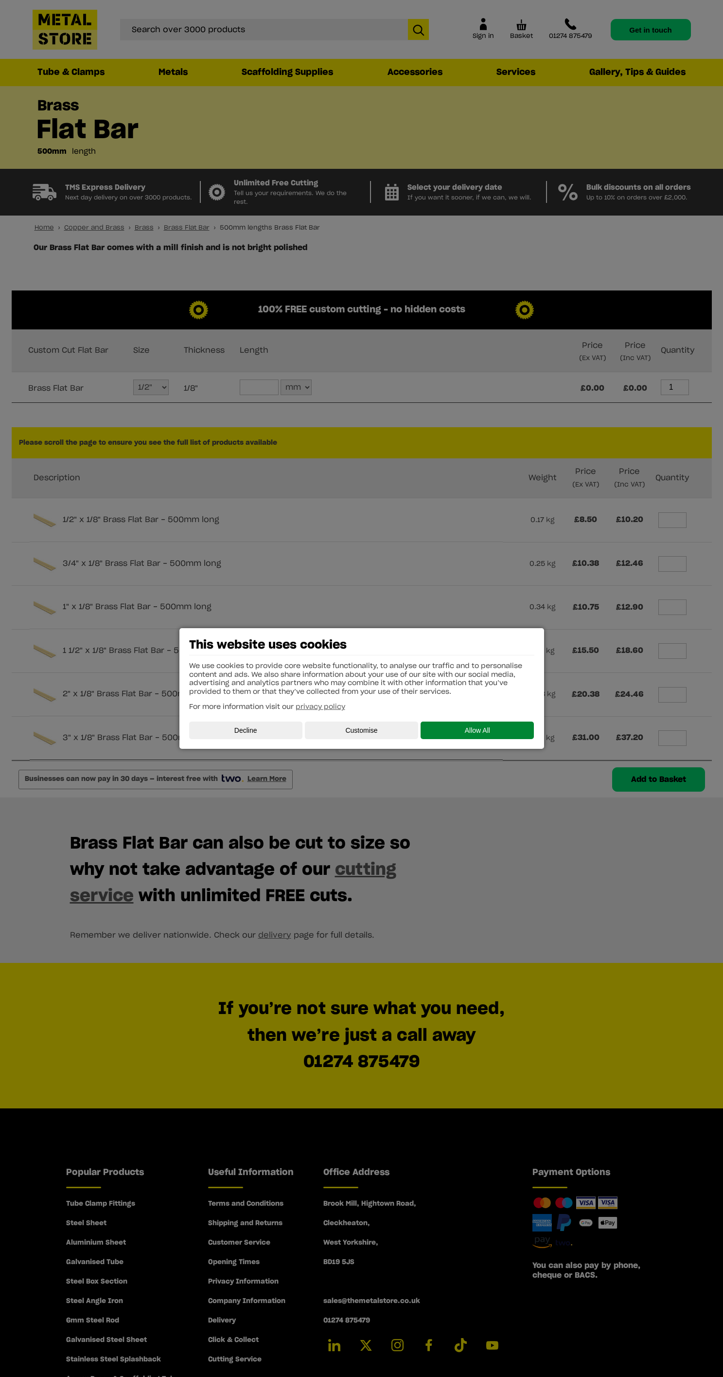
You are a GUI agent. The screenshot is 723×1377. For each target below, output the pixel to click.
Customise (361, 730)
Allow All (477, 730)
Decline (245, 730)
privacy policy (320, 707)
